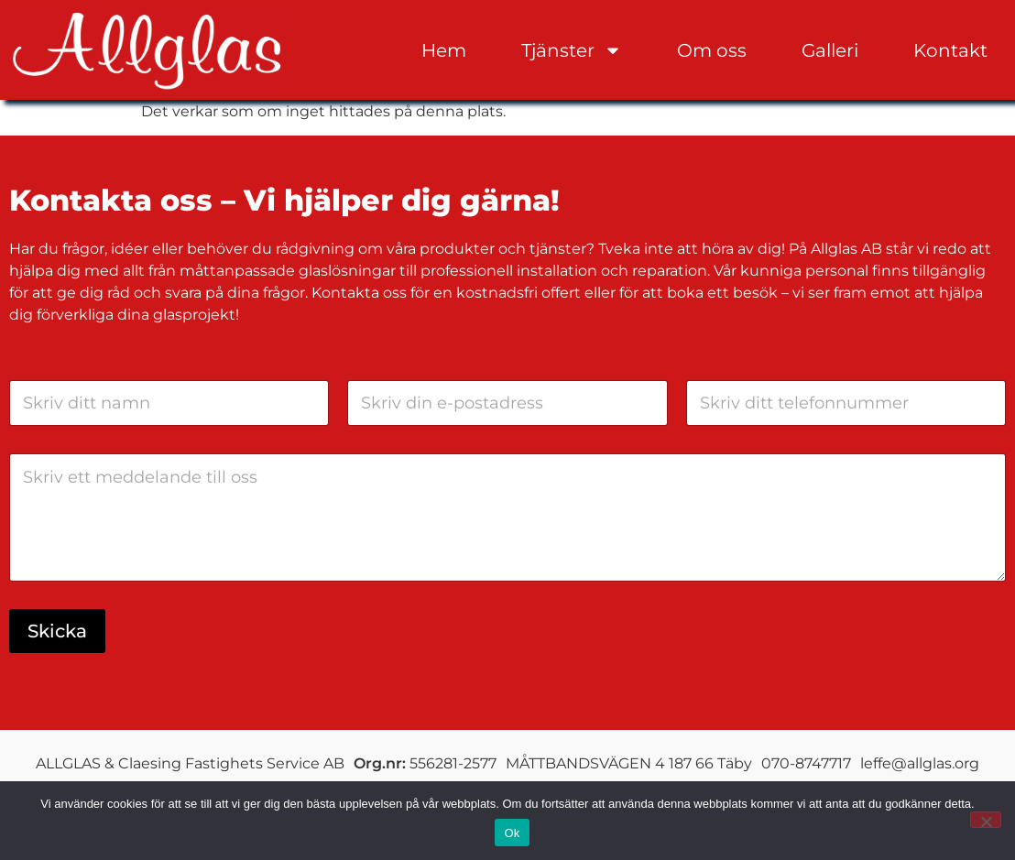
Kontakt (950, 50)
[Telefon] (846, 402)
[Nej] (985, 819)
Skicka (57, 630)
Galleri (830, 50)
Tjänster (571, 50)
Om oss (712, 50)
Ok (511, 833)
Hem (443, 50)
